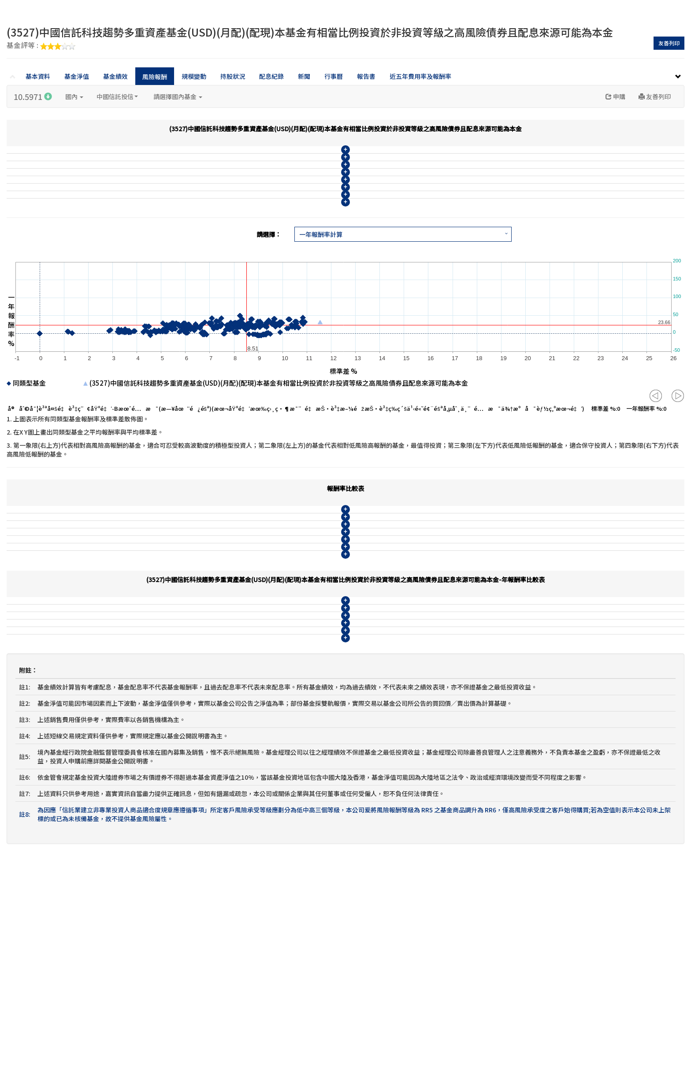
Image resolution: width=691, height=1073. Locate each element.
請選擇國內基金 (177, 96)
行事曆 (333, 76)
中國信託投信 (117, 96)
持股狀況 (232, 76)
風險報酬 (154, 76)
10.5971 (33, 96)
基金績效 (115, 76)
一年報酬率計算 (320, 313)
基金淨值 (76, 76)
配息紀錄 (271, 76)
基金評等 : (41, 46)
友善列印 (669, 43)
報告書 (366, 76)
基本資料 (38, 76)
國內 (74, 96)
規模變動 (194, 76)
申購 (615, 96)
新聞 (304, 76)
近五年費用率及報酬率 (420, 76)
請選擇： (268, 313)
